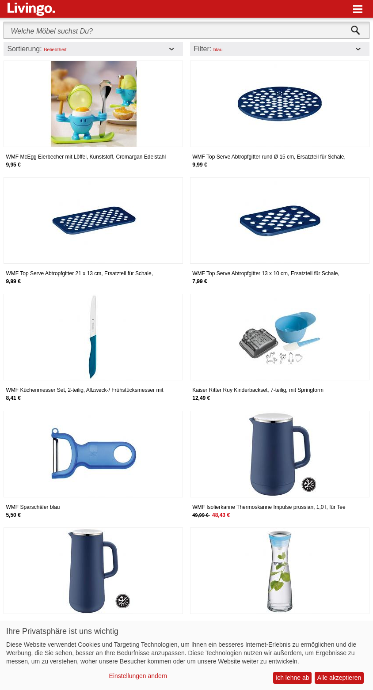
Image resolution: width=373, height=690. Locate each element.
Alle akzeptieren (339, 677)
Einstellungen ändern (138, 675)
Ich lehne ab (292, 677)
